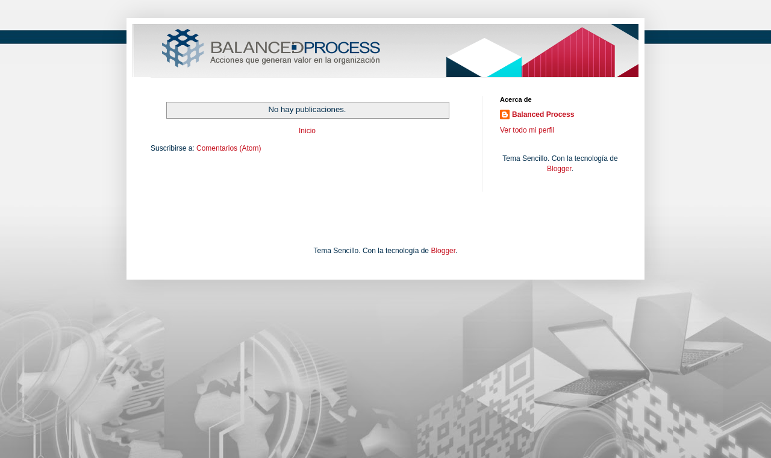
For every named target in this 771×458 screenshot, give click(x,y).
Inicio (307, 131)
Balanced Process (543, 114)
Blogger (559, 169)
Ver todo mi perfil (527, 130)
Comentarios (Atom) (228, 148)
